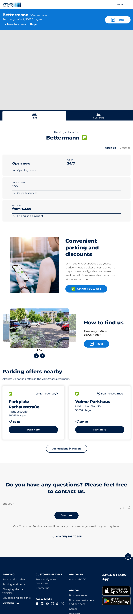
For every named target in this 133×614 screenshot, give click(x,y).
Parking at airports (13, 584)
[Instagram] (52, 603)
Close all (125, 147)
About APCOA (77, 579)
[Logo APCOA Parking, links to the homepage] (12, 4)
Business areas (78, 595)
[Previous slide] (36, 355)
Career (73, 608)
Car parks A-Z (10, 602)
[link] (67, 536)
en (120, 4)
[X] (62, 603)
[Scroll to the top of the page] (128, 556)
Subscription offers (14, 579)
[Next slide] (42, 355)
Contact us (42, 588)
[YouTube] (47, 603)
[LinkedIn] (42, 603)
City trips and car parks (16, 597)
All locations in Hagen (66, 448)
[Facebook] (37, 603)
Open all (110, 147)
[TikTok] (57, 603)
